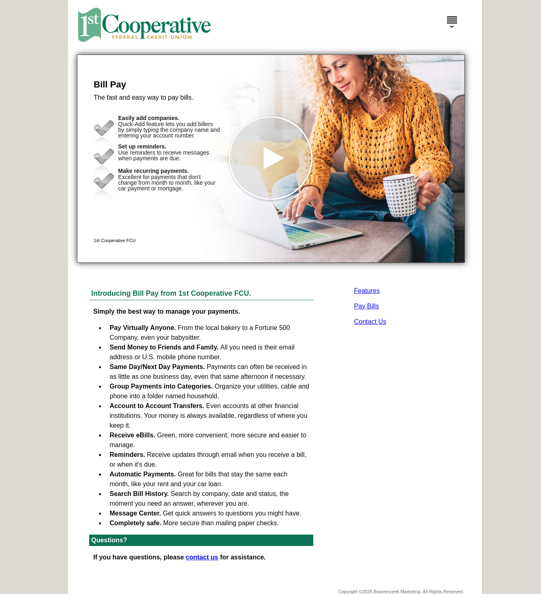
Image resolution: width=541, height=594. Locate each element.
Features (367, 290)
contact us (202, 557)
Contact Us (370, 321)
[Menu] (452, 16)
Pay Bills (366, 306)
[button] (270, 158)
